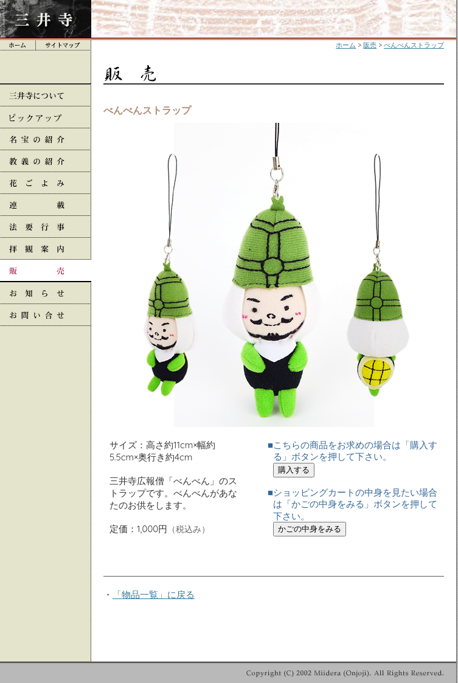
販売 (369, 45)
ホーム (346, 45)
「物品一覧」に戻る (154, 594)
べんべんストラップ (414, 45)
